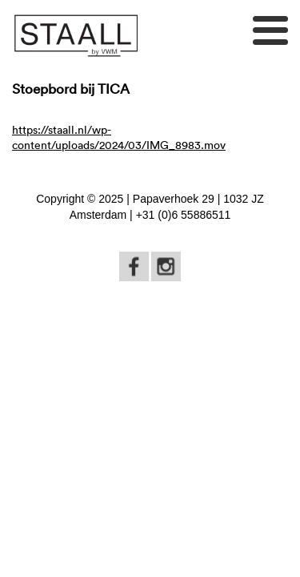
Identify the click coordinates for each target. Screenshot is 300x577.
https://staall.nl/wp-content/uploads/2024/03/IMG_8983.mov (119, 137)
